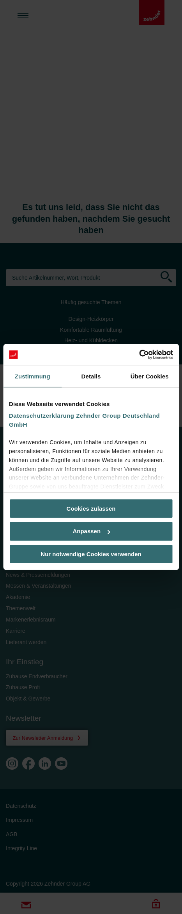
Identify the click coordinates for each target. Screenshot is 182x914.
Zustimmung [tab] (32, 376)
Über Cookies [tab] (150, 376)
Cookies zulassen (91, 508)
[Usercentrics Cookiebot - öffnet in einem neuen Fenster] (139, 355)
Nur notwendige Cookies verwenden (91, 554)
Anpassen (91, 531)
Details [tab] (91, 376)
